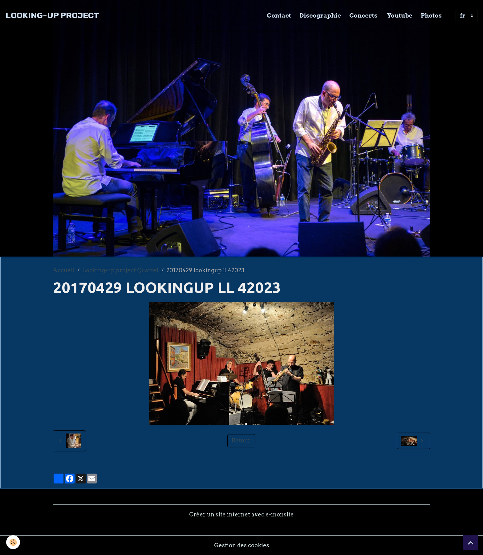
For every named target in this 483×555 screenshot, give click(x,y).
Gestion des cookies (241, 545)
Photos (431, 15)
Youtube (399, 15)
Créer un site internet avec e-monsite (241, 514)
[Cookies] (13, 542)
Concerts (363, 15)
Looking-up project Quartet (120, 270)
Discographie (320, 15)
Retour (241, 440)
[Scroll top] (470, 542)
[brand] (52, 15)
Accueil (64, 270)
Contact (279, 15)
